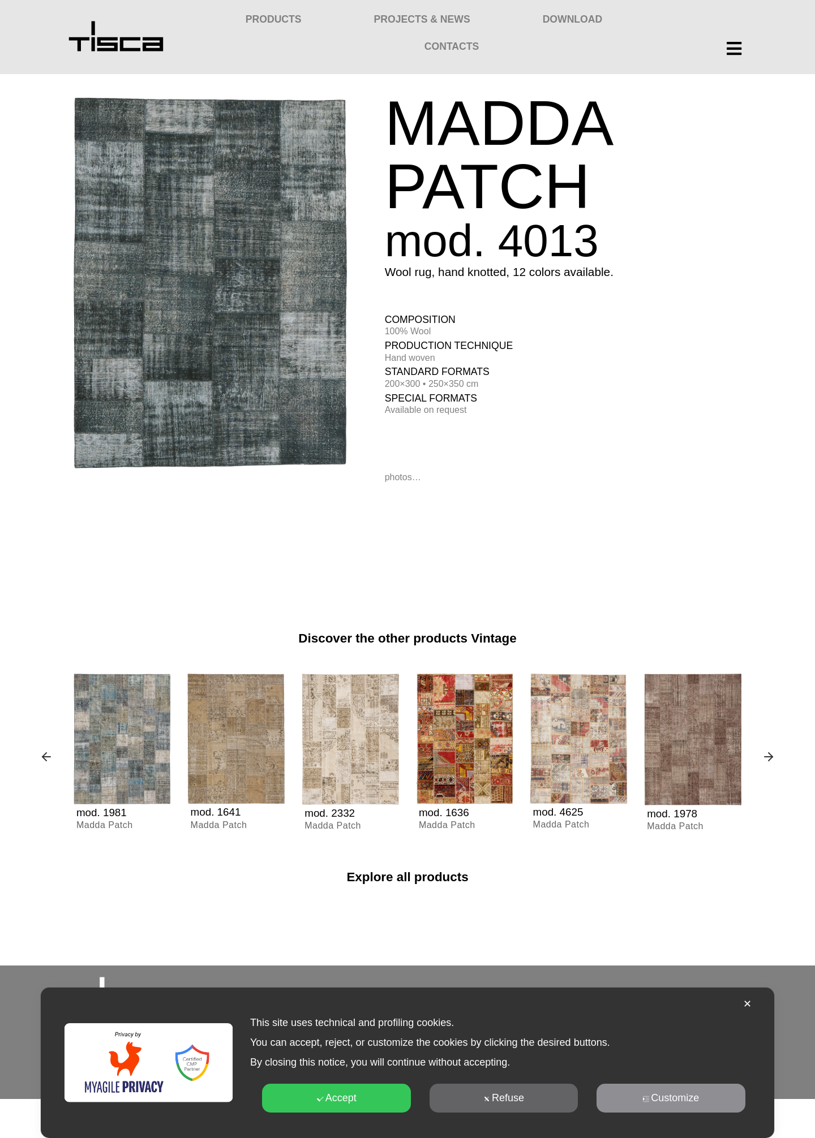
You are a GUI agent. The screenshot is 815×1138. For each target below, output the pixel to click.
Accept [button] (337, 1097)
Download (573, 19)
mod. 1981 (103, 812)
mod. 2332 (331, 813)
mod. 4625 (560, 811)
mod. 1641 (217, 811)
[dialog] (407, 1063)
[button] (46, 758)
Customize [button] (670, 1097)
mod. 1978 (674, 813)
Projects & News (422, 19)
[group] (122, 758)
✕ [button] (747, 1004)
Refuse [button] (503, 1097)
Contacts (451, 46)
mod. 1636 (446, 812)
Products (274, 19)
